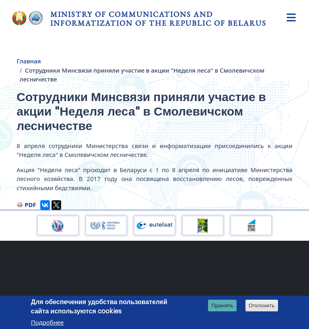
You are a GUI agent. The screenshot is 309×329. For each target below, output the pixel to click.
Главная (28, 61)
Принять (222, 305)
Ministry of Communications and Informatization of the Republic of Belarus (158, 18)
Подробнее (47, 322)
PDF (30, 205)
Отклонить (262, 306)
